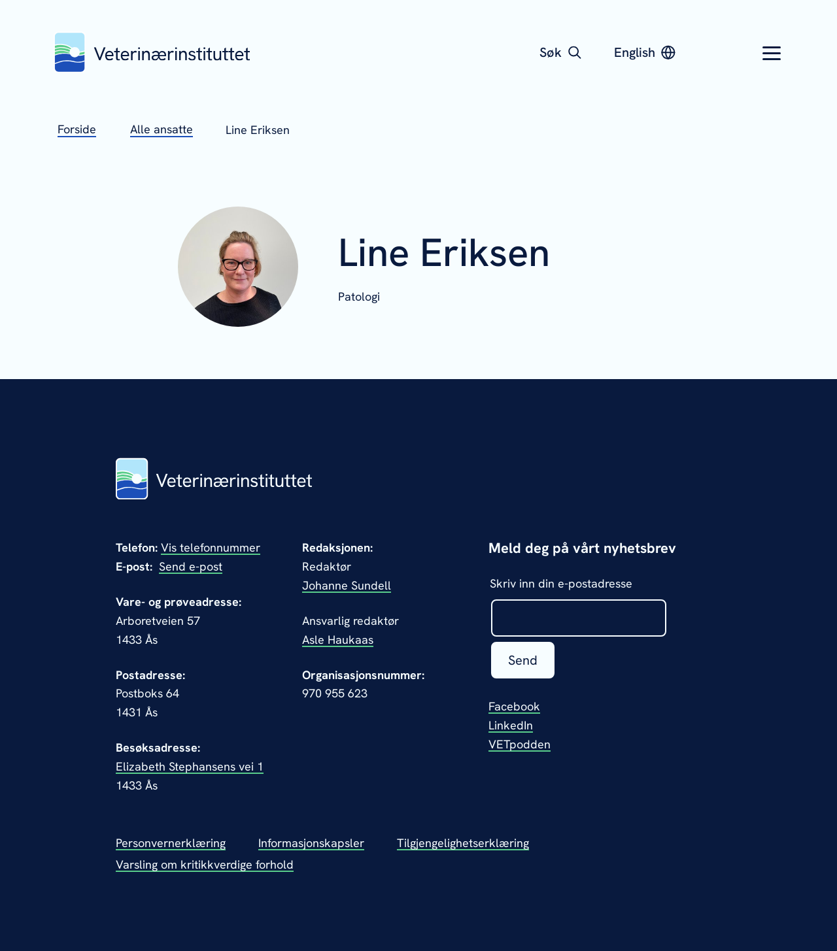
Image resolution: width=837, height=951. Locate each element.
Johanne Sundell (346, 585)
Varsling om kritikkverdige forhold (205, 864)
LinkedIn (510, 725)
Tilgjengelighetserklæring (463, 842)
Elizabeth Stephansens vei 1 (190, 766)
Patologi (359, 296)
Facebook (514, 706)
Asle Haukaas (337, 639)
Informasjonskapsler (311, 842)
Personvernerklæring (171, 842)
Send (523, 660)
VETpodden (519, 744)
